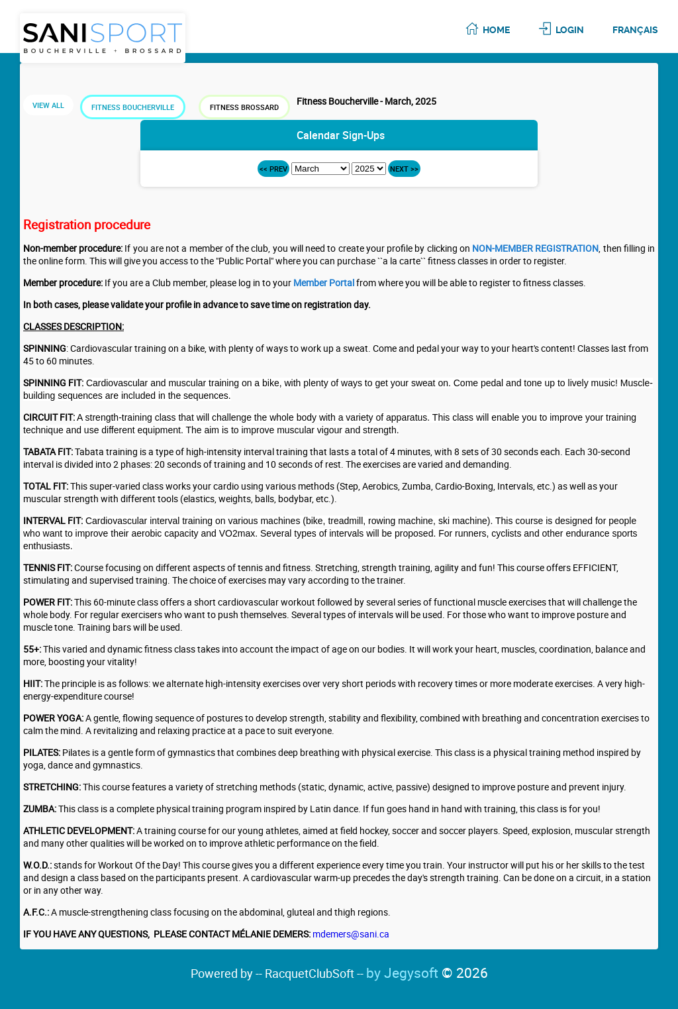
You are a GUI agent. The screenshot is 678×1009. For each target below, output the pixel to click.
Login (570, 30)
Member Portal (323, 282)
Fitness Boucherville (132, 107)
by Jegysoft (427, 972)
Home (496, 30)
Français (635, 30)
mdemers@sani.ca (351, 934)
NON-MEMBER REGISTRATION (535, 248)
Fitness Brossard (244, 107)
